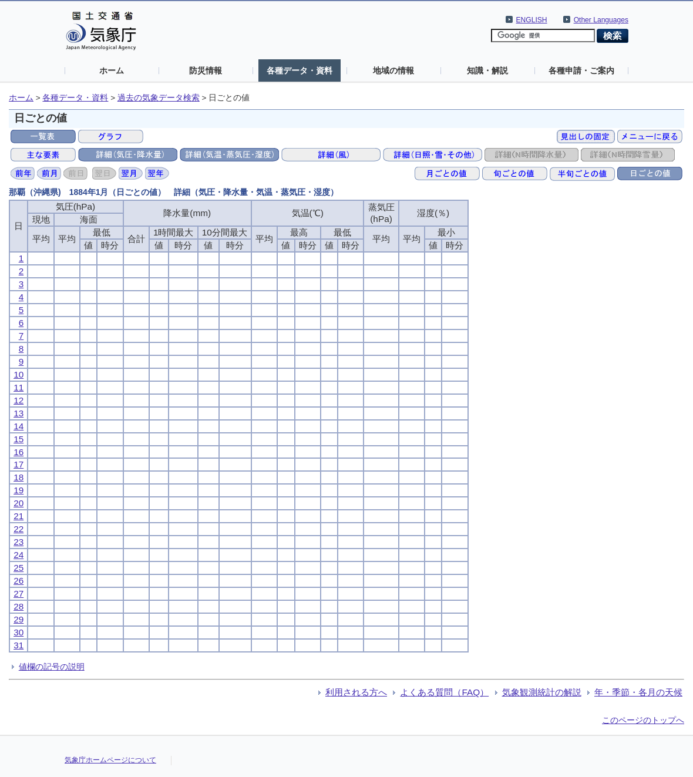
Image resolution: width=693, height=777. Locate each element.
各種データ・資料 (299, 70)
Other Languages (601, 20)
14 (18, 426)
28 (18, 606)
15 (18, 439)
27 (18, 593)
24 (18, 555)
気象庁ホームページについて (110, 760)
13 (18, 413)
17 (18, 464)
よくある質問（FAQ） (444, 692)
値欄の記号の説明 (52, 666)
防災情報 (205, 70)
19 (18, 490)
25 (18, 568)
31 (18, 645)
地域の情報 (393, 70)
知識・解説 (487, 70)
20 (18, 503)
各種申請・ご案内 (581, 70)
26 (18, 581)
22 (18, 529)
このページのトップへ (643, 720)
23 (18, 542)
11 (18, 387)
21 (18, 516)
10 (18, 374)
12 (18, 400)
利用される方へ (356, 692)
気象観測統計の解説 (541, 692)
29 (18, 619)
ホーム (111, 70)
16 (18, 452)
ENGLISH (531, 20)
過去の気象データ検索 (158, 97)
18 (18, 477)
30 (18, 632)
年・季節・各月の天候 (638, 692)
